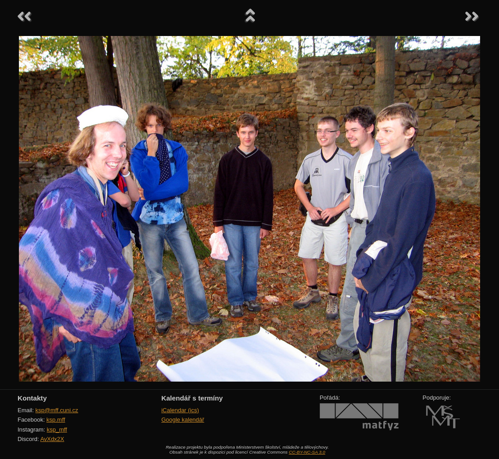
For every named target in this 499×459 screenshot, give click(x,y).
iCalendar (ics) (180, 410)
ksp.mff (55, 419)
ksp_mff (57, 429)
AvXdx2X (52, 439)
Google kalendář (182, 419)
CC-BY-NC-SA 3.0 (307, 452)
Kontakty (32, 398)
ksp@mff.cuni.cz (57, 410)
